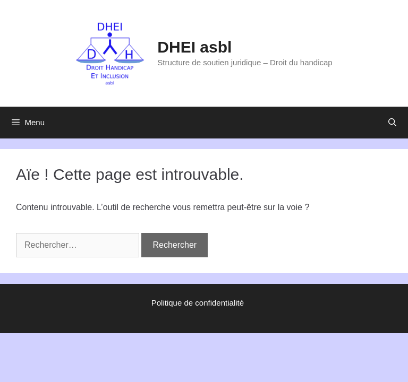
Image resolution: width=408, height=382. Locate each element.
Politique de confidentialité (197, 302)
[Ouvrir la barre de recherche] (392, 122)
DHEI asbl (194, 47)
